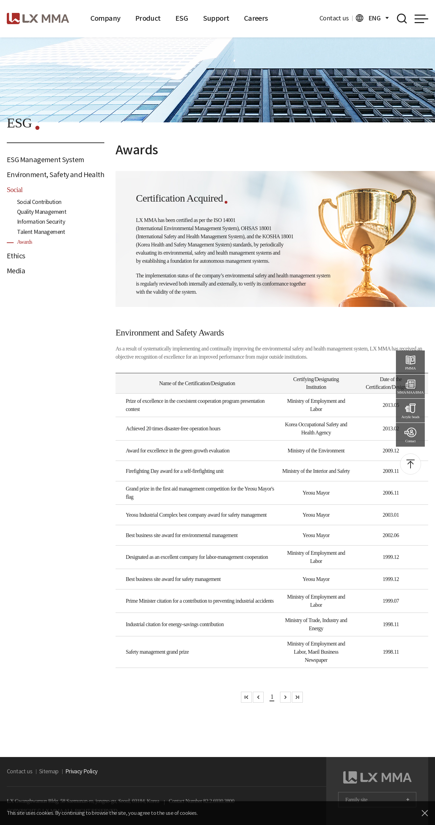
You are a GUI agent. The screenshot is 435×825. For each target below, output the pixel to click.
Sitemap (43, 771)
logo (38, 18)
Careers (236, 18)
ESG (170, 18)
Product (140, 18)
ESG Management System (40, 160)
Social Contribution (36, 202)
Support (201, 18)
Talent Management (37, 232)
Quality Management (38, 212)
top (410, 464)
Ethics (14, 256)
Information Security (37, 222)
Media (15, 271)
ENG (372, 18)
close (424, 813)
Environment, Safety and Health (47, 174)
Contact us (336, 18)
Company (103, 18)
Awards (24, 242)
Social (14, 189)
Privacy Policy (72, 771)
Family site (356, 800)
